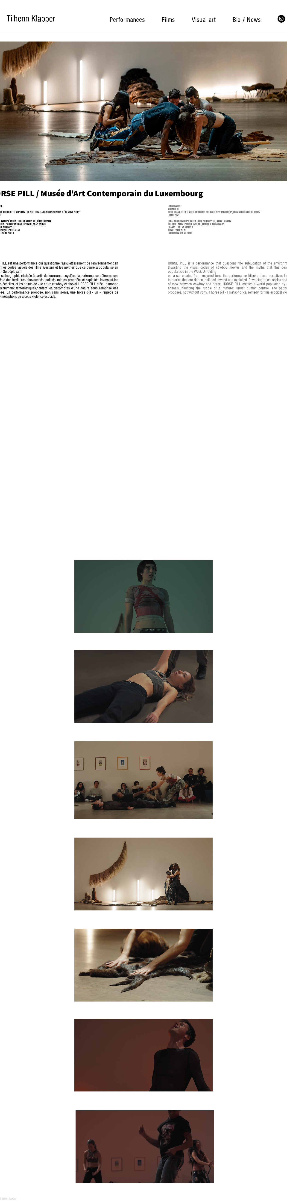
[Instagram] (281, 19)
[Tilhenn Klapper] (31, 18)
